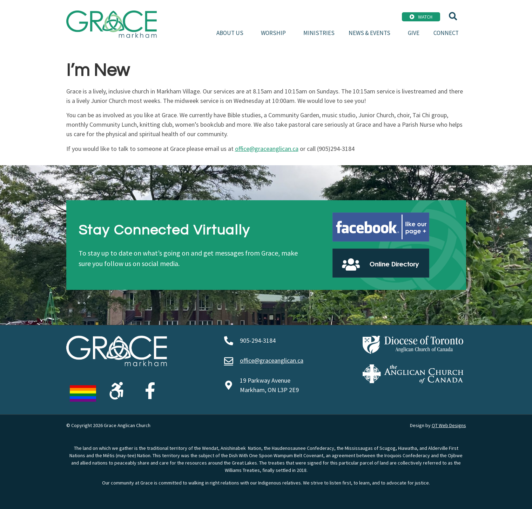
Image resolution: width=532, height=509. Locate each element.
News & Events (371, 33)
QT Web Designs (449, 425)
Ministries (319, 33)
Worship (275, 33)
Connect (446, 33)
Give (413, 33)
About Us (231, 33)
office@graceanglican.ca (266, 149)
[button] (453, 16)
